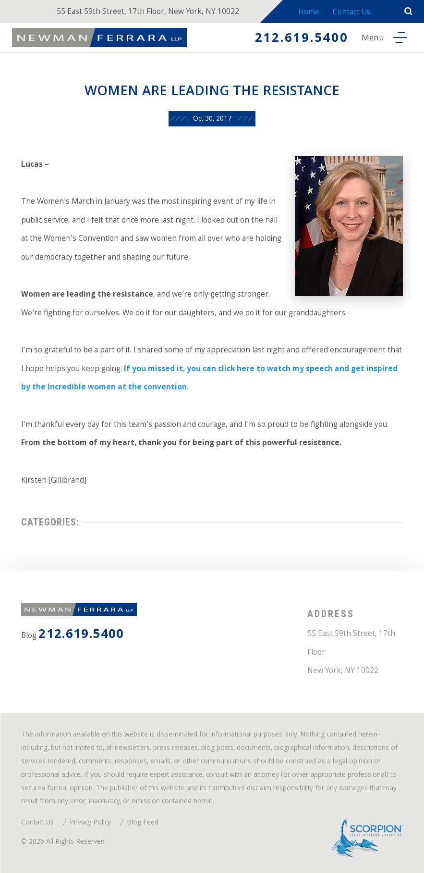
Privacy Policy (90, 823)
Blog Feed (142, 823)
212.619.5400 (302, 39)
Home (308, 12)
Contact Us (352, 12)
